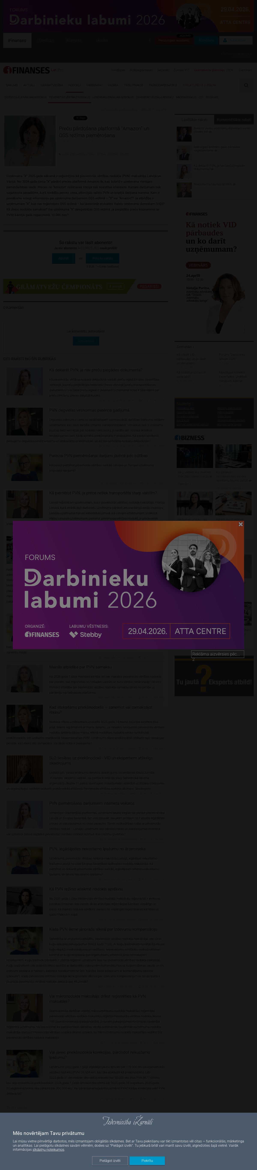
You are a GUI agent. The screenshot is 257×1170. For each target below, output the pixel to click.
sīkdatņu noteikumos (48, 1150)
